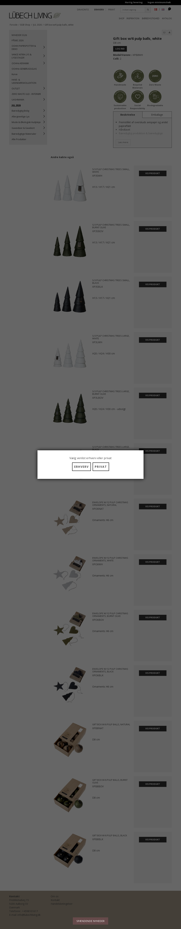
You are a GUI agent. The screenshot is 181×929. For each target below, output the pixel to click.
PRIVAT (101, 467)
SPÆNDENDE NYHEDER (90, 921)
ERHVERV (81, 467)
